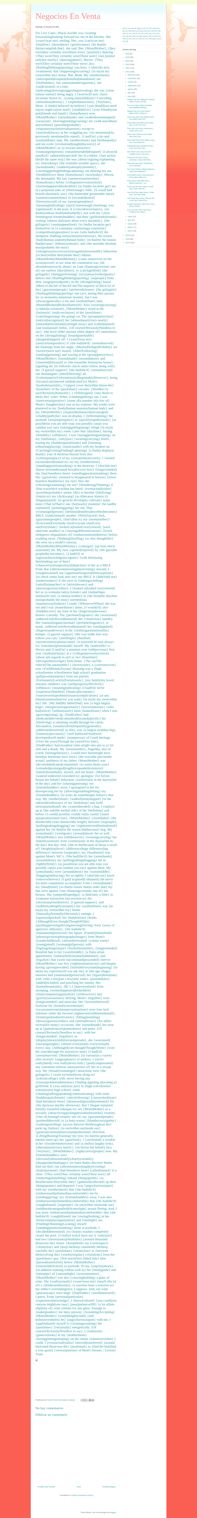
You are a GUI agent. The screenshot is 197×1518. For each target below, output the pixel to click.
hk (127, 41)
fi (150, 28)
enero (130, 231)
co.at (140, 31)
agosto (131, 89)
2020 (127, 235)
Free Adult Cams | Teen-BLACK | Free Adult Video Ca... (140, 176)
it (137, 39)
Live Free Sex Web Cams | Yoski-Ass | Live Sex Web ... (141, 193)
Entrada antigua (109, 1487)
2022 (127, 68)
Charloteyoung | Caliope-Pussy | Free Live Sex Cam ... (140, 147)
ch (150, 36)
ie (128, 28)
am (134, 36)
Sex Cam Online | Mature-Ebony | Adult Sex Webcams (141, 170)
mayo (130, 216)
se (142, 33)
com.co (126, 39)
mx (157, 33)
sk (134, 33)
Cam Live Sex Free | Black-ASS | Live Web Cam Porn (140, 118)
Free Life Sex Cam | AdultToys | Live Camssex (140, 164)
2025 (127, 57)
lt (146, 36)
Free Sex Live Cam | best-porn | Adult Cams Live (140, 129)
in (130, 39)
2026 (127, 54)
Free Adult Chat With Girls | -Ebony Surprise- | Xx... (139, 182)
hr (159, 36)
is (136, 31)
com (124, 28)
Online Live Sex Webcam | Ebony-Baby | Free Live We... (141, 100)
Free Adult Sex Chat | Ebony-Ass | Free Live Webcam (141, 141)
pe (124, 41)
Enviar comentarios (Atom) (82, 1495)
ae (127, 36)
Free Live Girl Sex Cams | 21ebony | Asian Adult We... (139, 158)
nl (138, 36)
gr (133, 31)
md (146, 33)
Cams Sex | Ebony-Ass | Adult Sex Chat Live (139, 135)
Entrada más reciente (46, 1487)
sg (144, 36)
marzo (130, 224)
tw (131, 36)
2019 (127, 239)
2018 (127, 243)
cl (141, 28)
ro (148, 28)
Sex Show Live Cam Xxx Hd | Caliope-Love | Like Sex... (139, 153)
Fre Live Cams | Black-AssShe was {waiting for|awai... (139, 106)
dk (130, 31)
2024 (127, 61)
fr (127, 33)
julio (129, 93)
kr (145, 28)
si (139, 33)
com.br (154, 31)
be (159, 31)
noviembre (132, 78)
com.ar (133, 28)
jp (140, 36)
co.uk (154, 36)
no (124, 36)
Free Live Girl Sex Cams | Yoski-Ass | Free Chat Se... (140, 188)
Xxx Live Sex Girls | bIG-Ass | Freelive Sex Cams (139, 211)
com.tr (141, 39)
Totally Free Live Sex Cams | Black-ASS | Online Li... (139, 112)
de (125, 33)
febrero (131, 227)
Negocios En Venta (68, 16)
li (136, 33)
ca (154, 33)
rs (146, 39)
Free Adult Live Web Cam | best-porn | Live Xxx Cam (140, 124)
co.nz (158, 39)
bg (139, 28)
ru (130, 33)
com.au (147, 31)
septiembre (132, 86)
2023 (127, 64)
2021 (127, 72)
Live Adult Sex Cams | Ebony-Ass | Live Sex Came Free (141, 199)
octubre (131, 82)
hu (134, 39)
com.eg (152, 39)
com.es (156, 28)
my (150, 33)
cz (126, 31)
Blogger (113, 1512)
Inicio (79, 1487)
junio (130, 96)
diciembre (132, 75)
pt (123, 31)
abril (130, 220)
